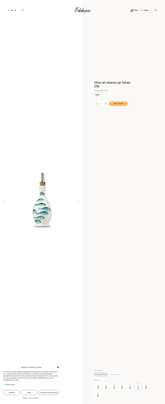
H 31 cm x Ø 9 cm (115, 374)
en (12, 10)
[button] (58, 367)
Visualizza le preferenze (49, 392)
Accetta (11, 392)
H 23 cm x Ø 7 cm (100, 374)
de (15, 10)
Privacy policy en (33, 398)
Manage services (10, 384)
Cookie (25, 398)
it (8, 10)
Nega (29, 392)
